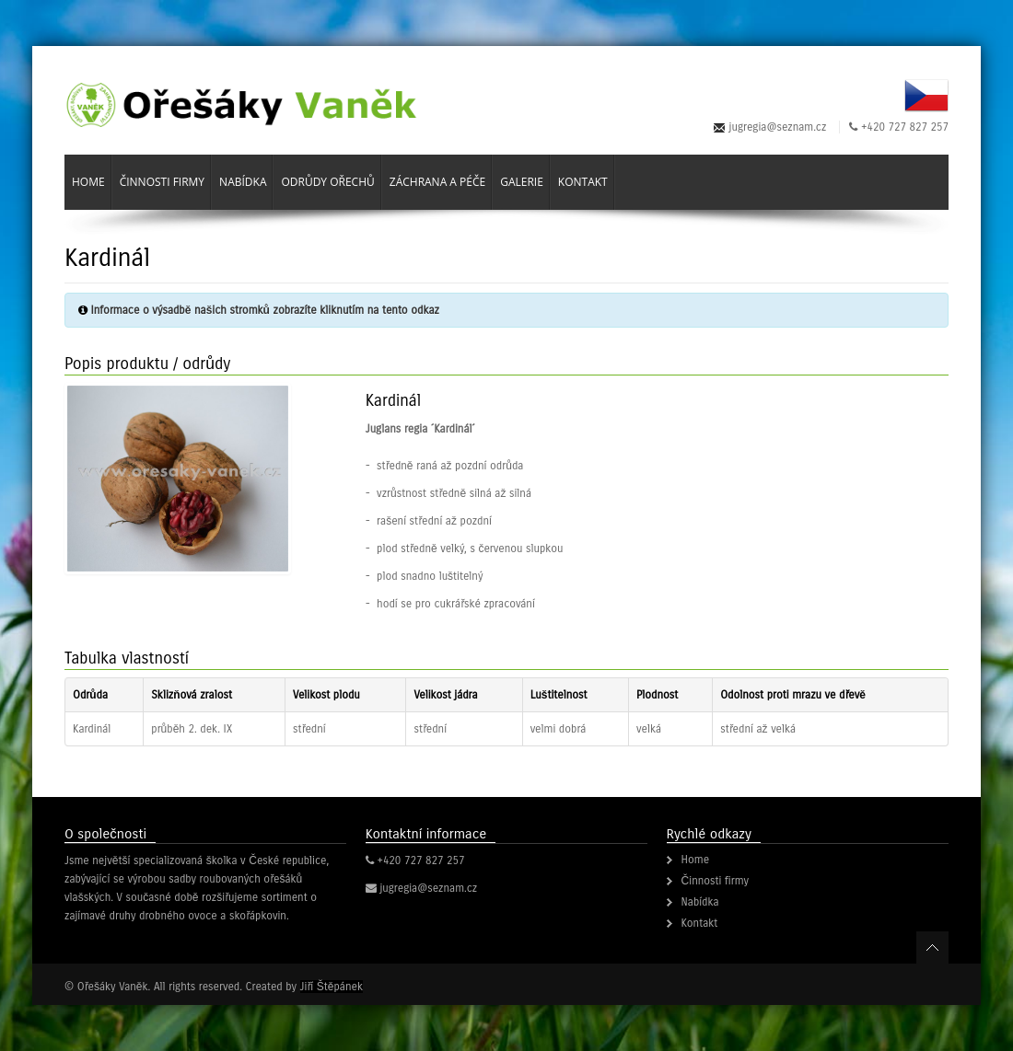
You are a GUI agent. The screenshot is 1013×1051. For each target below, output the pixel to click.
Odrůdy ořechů (327, 182)
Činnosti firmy (162, 182)
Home (88, 182)
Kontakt (583, 182)
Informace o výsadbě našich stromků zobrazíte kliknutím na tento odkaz (265, 310)
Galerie (521, 182)
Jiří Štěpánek (331, 986)
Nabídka (242, 182)
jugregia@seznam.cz (778, 127)
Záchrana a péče (437, 182)
